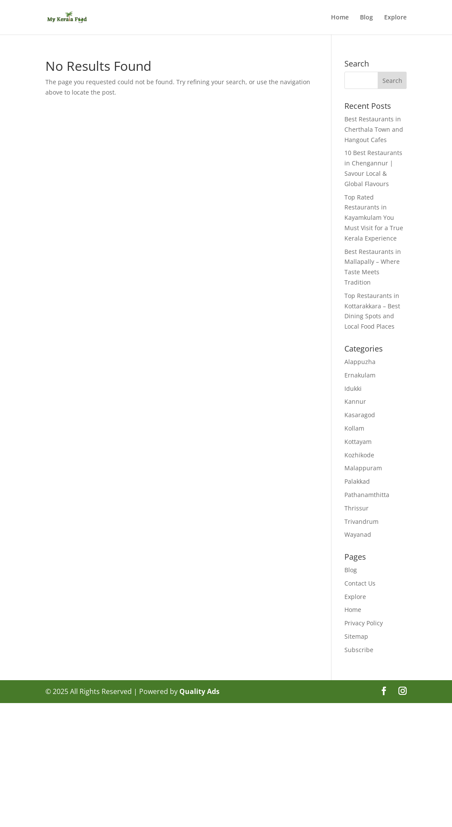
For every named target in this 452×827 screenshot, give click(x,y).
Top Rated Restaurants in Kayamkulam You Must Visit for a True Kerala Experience (373, 217)
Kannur (355, 401)
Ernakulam (360, 375)
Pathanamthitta (366, 495)
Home (340, 17)
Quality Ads (199, 691)
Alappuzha (360, 362)
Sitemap (356, 636)
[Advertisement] (226, 763)
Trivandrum (361, 521)
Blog (366, 17)
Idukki (353, 388)
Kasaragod (359, 415)
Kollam (354, 428)
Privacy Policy (363, 623)
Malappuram (363, 468)
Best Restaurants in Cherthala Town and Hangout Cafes (373, 129)
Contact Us (360, 583)
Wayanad (357, 534)
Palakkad (357, 481)
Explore (395, 17)
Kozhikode (359, 455)
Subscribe (358, 650)
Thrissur (356, 508)
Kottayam (358, 441)
